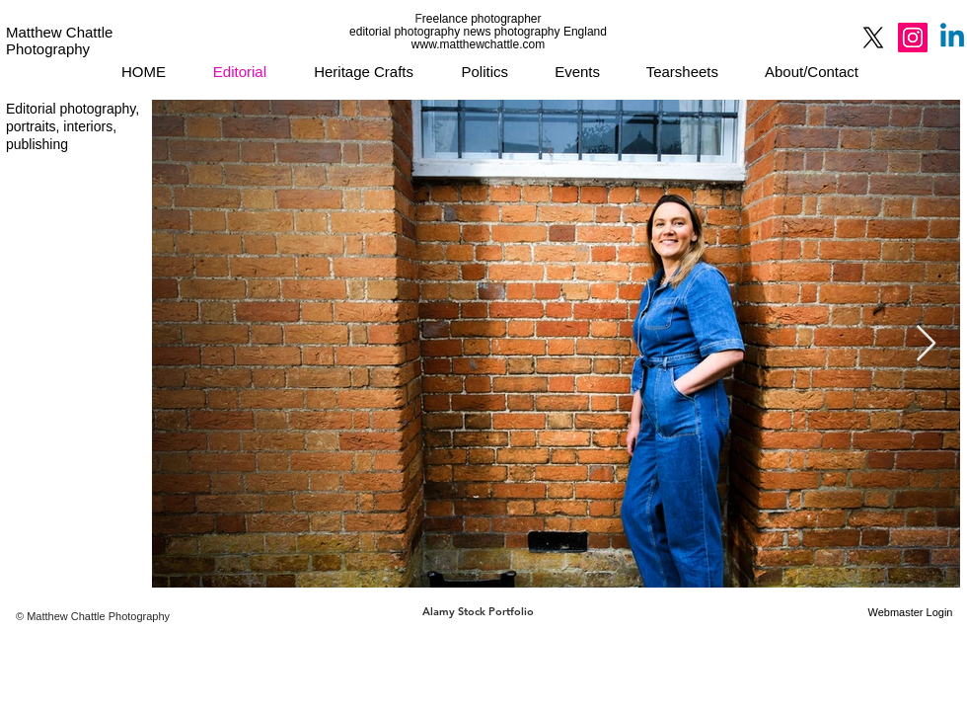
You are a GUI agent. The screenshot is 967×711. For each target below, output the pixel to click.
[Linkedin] (952, 37)
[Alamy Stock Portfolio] (478, 612)
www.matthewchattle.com (478, 44)
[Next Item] (926, 344)
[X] (873, 37)
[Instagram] (913, 37)
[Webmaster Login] (910, 612)
